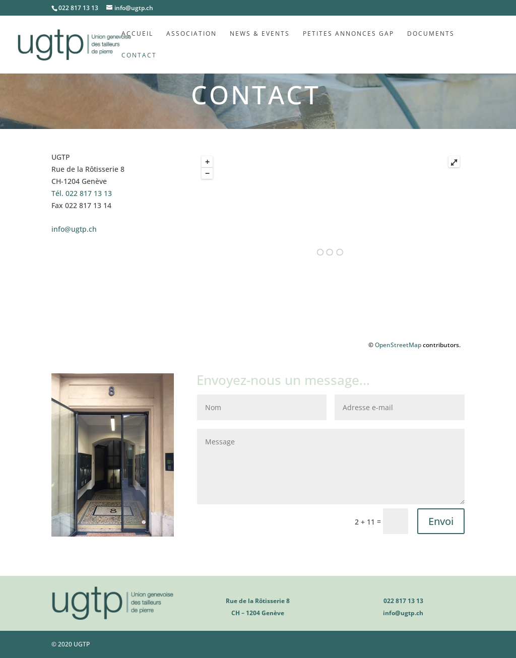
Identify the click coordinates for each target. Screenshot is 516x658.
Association (191, 34)
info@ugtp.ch (74, 229)
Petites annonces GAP (348, 34)
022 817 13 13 (81, 193)
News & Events (260, 34)
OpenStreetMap (398, 345)
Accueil (137, 34)
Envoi (441, 521)
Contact (139, 55)
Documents (431, 34)
